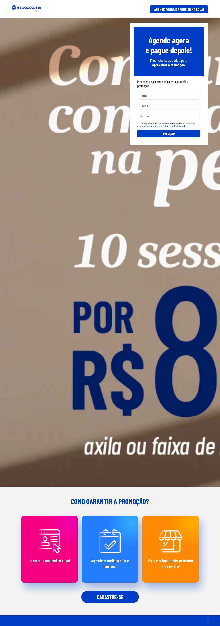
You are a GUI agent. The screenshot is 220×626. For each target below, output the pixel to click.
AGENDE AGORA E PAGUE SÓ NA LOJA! (179, 9)
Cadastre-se (110, 597)
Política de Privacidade (174, 126)
